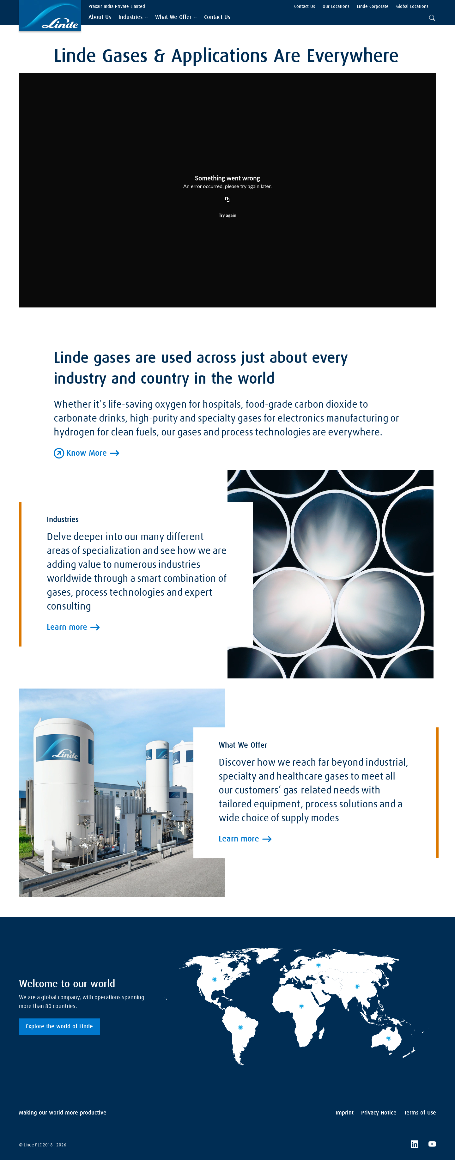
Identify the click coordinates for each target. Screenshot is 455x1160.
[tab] (133, 17)
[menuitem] (99, 17)
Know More (86, 453)
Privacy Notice (379, 1113)
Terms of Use (420, 1113)
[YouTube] (432, 1145)
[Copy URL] (227, 200)
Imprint (345, 1113)
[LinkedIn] (414, 1145)
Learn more (67, 743)
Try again (227, 215)
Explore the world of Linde (59, 1026)
